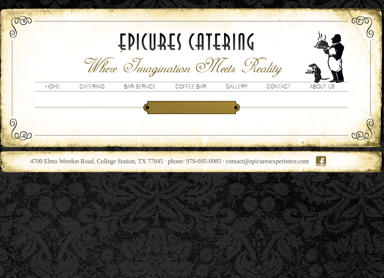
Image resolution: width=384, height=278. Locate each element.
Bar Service (140, 86)
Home (52, 86)
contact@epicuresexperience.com (267, 161)
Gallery (236, 86)
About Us (322, 86)
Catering (92, 86)
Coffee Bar (190, 86)
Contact (279, 86)
